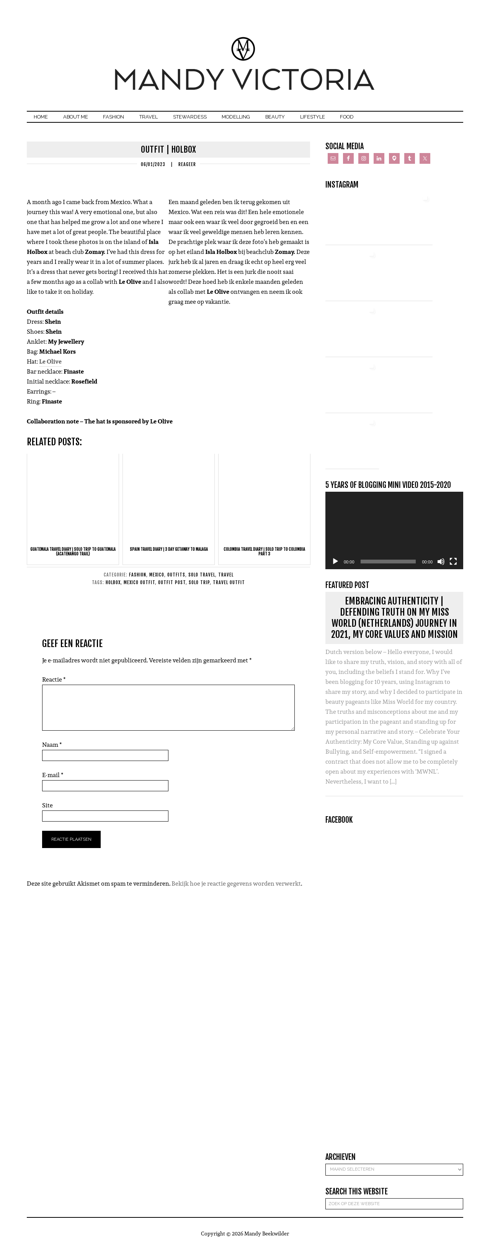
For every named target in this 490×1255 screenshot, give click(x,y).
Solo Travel (201, 580)
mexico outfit (139, 588)
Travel (226, 580)
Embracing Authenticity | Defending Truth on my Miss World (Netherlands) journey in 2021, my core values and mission (394, 623)
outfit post (172, 588)
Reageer (187, 170)
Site (47, 811)
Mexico (156, 580)
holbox (113, 588)
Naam (52, 750)
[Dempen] (441, 568)
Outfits (176, 580)
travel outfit (229, 588)
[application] (394, 536)
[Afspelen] (335, 568)
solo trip (199, 588)
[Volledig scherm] (453, 568)
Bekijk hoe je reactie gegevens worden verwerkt (236, 889)
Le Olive (50, 367)
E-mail (53, 781)
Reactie (54, 685)
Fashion (137, 580)
